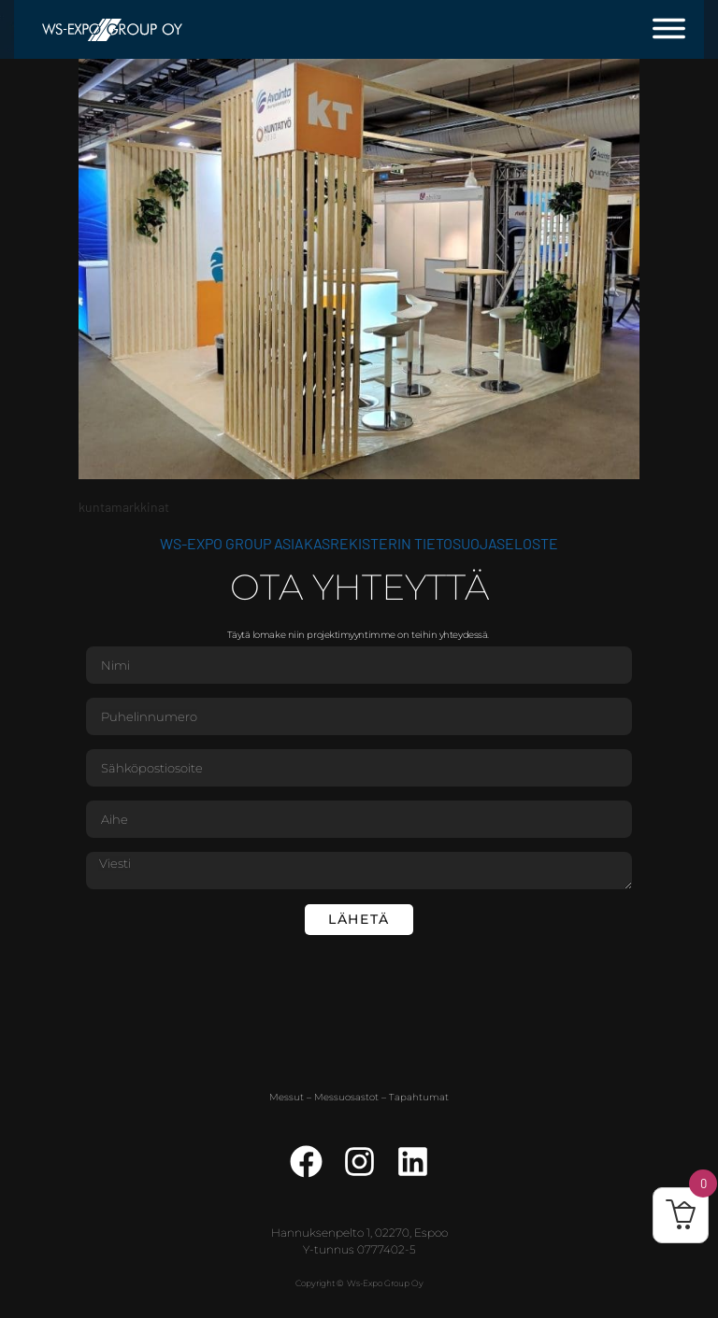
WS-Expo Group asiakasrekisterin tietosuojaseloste (359, 543)
